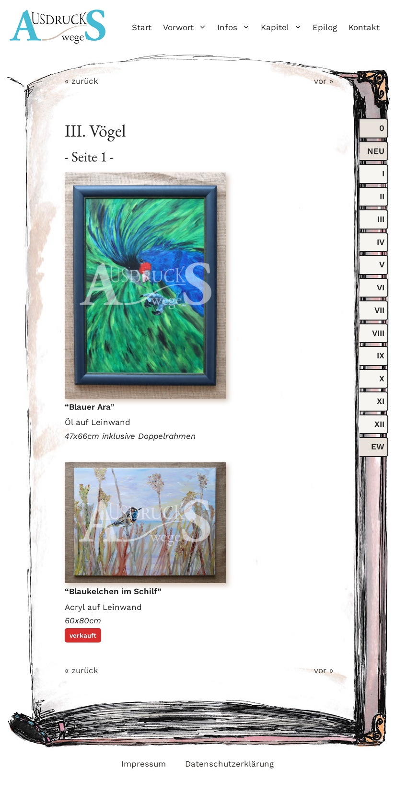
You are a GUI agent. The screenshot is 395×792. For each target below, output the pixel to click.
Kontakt (364, 27)
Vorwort (187, 27)
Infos (236, 27)
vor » (323, 81)
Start (141, 27)
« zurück (81, 81)
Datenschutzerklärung (229, 764)
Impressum (143, 764)
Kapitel (284, 27)
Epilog (325, 27)
